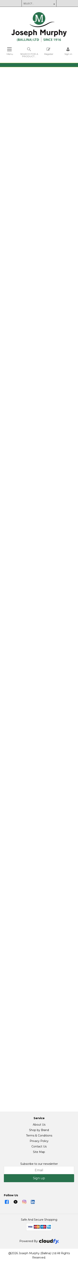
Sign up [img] (39, 1178)
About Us (39, 1124)
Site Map (39, 1152)
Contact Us (39, 1146)
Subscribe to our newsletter (39, 1164)
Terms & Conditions (39, 1135)
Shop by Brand (39, 1130)
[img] (7, 1202)
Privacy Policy (39, 1141)
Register (48, 51)
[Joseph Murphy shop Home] (39, 41)
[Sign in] (68, 51)
